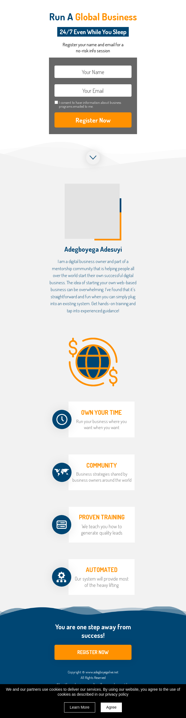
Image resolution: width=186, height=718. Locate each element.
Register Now (93, 120)
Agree (111, 707)
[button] (93, 652)
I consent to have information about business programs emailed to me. (90, 105)
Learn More (80, 707)
